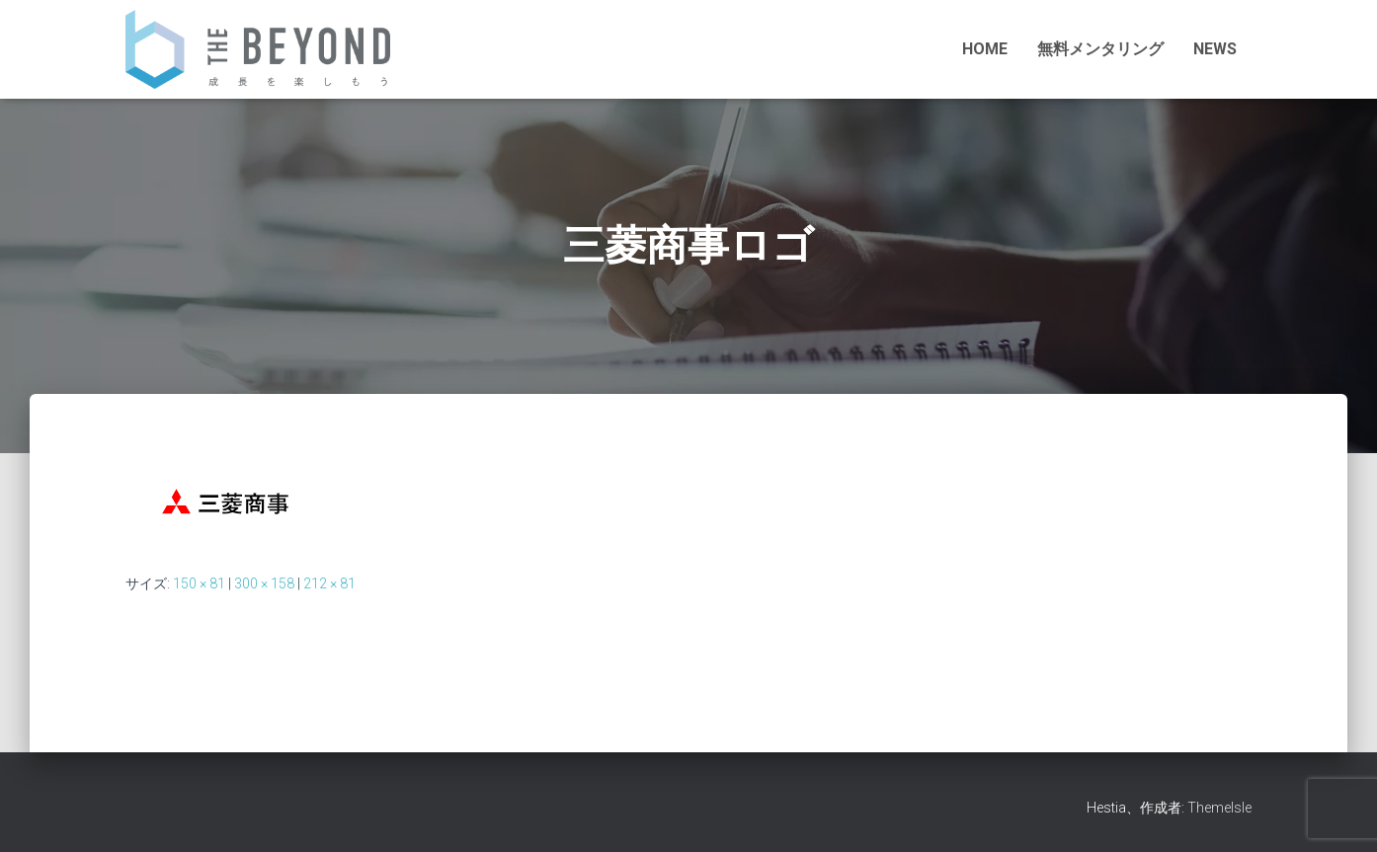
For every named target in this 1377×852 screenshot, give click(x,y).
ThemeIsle (1219, 807)
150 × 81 (199, 583)
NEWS (1215, 48)
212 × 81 (329, 583)
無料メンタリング (1100, 48)
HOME (985, 48)
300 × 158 (264, 583)
